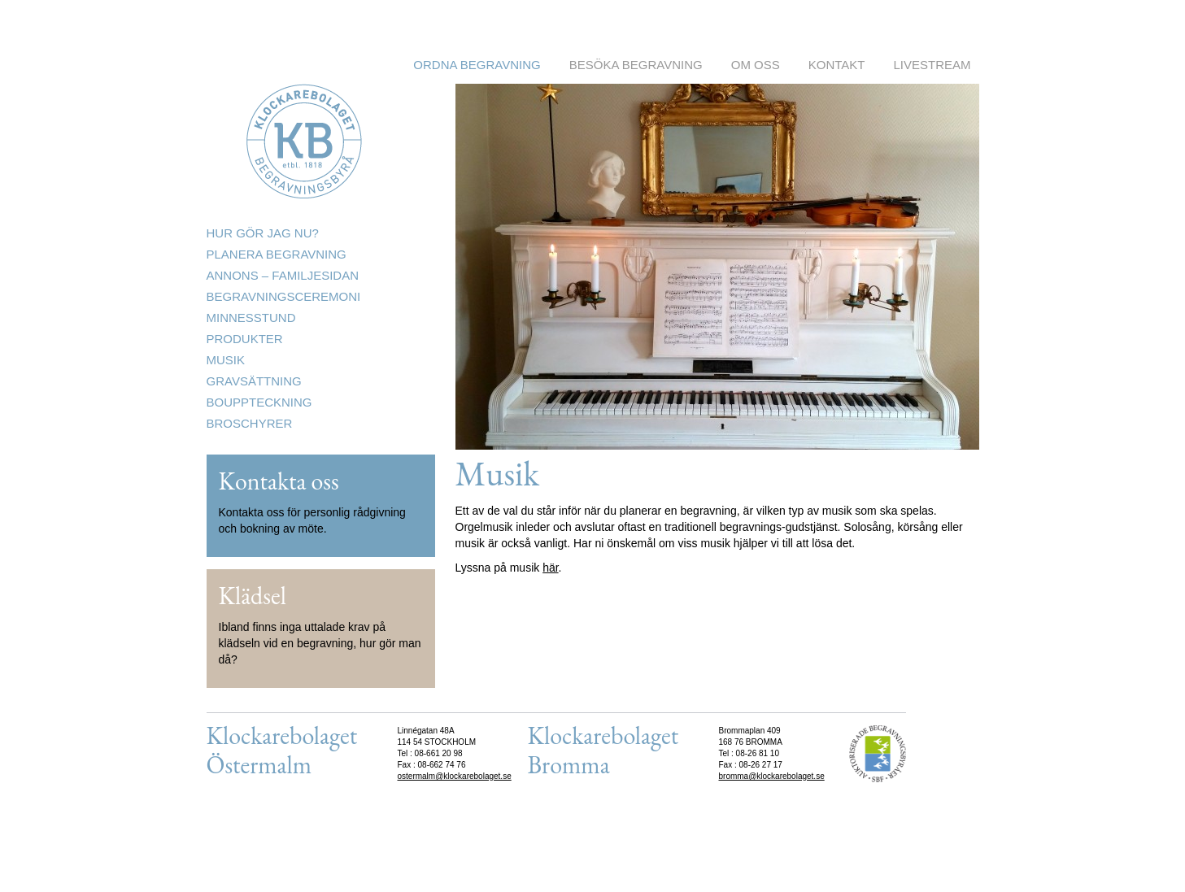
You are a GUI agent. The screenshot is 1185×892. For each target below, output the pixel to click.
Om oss (755, 65)
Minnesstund (251, 317)
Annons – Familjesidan (283, 275)
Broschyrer (250, 423)
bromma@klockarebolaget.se (772, 776)
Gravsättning (254, 381)
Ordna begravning (476, 65)
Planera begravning (276, 254)
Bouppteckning (259, 402)
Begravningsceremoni (284, 296)
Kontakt (836, 65)
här (550, 567)
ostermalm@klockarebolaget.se (455, 776)
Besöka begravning (636, 65)
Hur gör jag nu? (263, 233)
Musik (226, 360)
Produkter (245, 339)
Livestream (931, 65)
